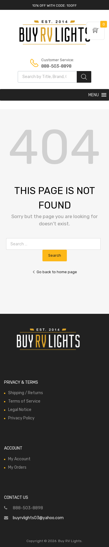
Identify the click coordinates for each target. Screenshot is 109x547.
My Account (19, 459)
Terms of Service (24, 401)
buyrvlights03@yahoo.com (38, 517)
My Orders (17, 467)
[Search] (84, 77)
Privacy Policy (21, 418)
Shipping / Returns (25, 392)
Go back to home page (54, 272)
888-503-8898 (55, 66)
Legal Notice (19, 409)
